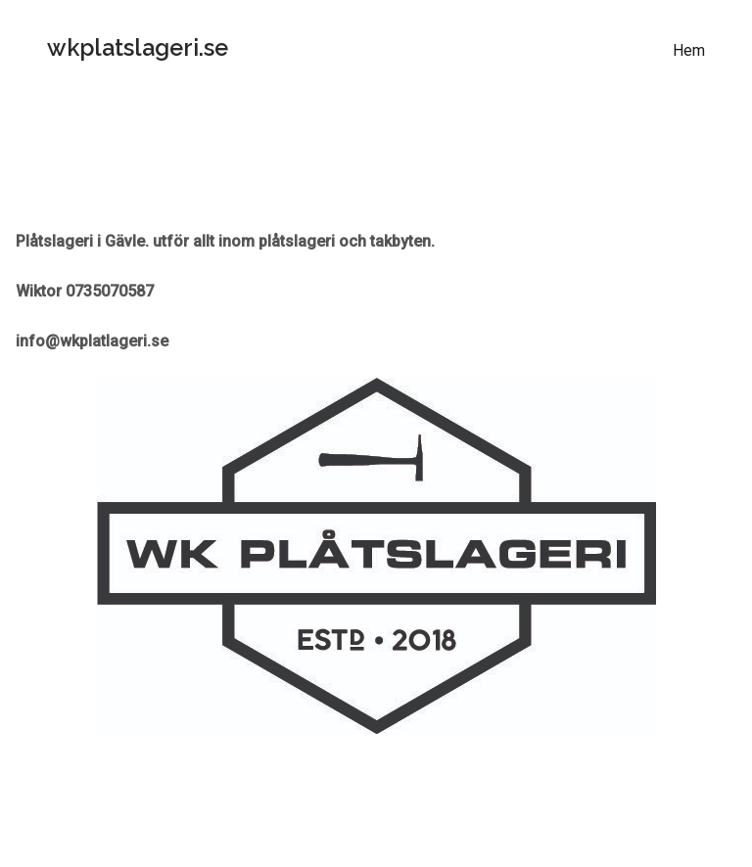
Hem (689, 50)
